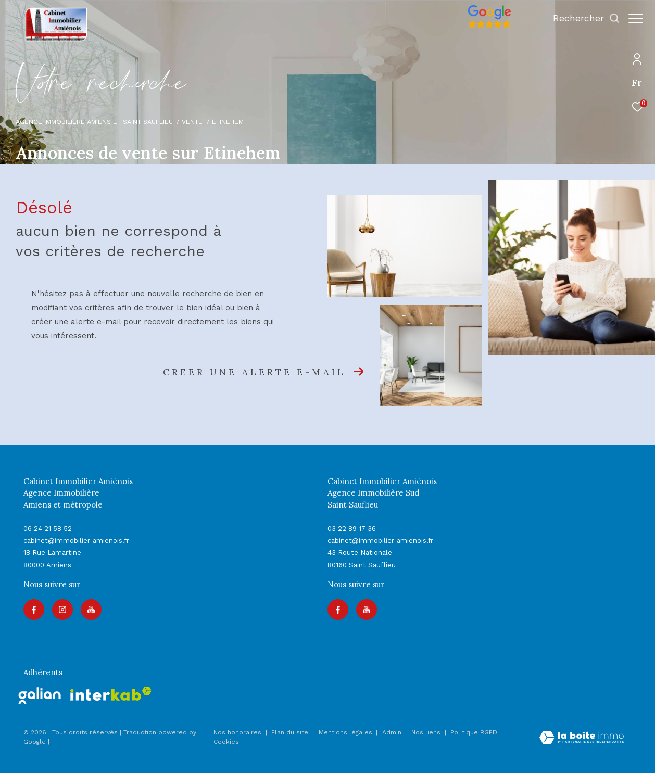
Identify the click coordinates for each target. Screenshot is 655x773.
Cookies (226, 742)
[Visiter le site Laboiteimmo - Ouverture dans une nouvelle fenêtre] (582, 738)
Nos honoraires (237, 732)
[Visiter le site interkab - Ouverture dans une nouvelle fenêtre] (111, 694)
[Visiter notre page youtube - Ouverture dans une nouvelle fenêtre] (91, 609)
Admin (393, 732)
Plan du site (290, 732)
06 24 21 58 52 (47, 529)
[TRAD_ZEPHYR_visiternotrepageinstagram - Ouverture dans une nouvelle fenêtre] (62, 609)
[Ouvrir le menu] (635, 18)
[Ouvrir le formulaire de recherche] (581, 18)
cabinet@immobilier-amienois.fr (76, 540)
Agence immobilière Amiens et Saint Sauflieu (94, 121)
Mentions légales (346, 732)
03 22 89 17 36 (352, 529)
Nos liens (427, 732)
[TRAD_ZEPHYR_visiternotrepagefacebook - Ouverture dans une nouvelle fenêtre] (33, 609)
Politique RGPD (473, 732)
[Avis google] (484, 28)
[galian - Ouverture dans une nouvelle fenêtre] (39, 695)
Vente (192, 121)
